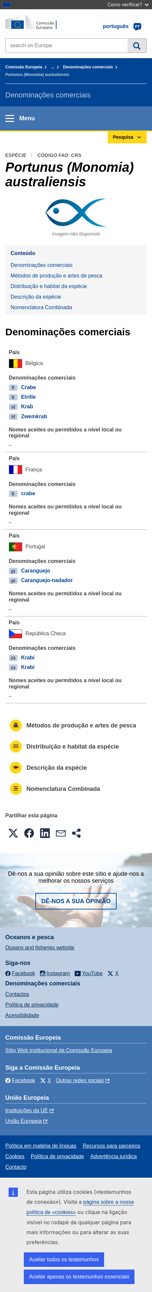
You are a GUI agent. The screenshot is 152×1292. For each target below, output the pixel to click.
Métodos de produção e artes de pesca (56, 275)
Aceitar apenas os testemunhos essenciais (79, 1276)
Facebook (20, 1080)
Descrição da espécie (36, 297)
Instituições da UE (26, 1110)
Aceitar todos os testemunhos (64, 1259)
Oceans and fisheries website (39, 947)
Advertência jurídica (113, 1156)
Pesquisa (137, 46)
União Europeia (23, 1121)
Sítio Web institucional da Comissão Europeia (58, 1050)
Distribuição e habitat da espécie (49, 286)
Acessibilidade (22, 1015)
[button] (13, 833)
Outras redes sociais (80, 1080)
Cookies (14, 1156)
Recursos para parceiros (111, 1146)
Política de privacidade (31, 1005)
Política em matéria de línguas (40, 1146)
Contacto (15, 1167)
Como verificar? (128, 4)
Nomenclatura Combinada (41, 307)
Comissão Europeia (23, 67)
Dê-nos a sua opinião (76, 901)
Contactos (17, 994)
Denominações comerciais (88, 67)
